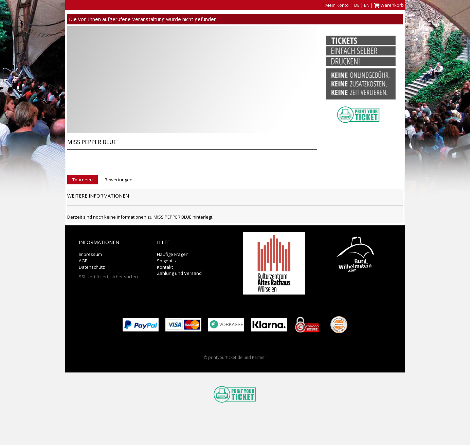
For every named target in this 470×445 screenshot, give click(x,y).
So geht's (166, 261)
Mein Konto (337, 5)
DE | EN (361, 5)
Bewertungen (118, 180)
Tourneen (82, 180)
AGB (83, 261)
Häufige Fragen (172, 254)
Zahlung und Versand (179, 273)
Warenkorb (389, 5)
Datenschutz (92, 267)
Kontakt (165, 267)
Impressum (90, 254)
